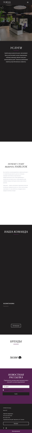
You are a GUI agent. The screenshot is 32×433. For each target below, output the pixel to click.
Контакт (16, 423)
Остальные (16, 325)
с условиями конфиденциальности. (16, 390)
